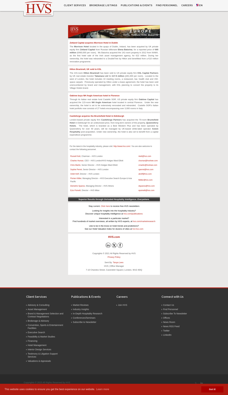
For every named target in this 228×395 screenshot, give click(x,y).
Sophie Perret (76, 169)
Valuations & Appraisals (39, 361)
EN (199, 5)
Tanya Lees (118, 262)
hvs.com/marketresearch (144, 221)
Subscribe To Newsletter (175, 313)
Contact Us (168, 305)
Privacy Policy (114, 257)
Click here (105, 206)
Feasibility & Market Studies (41, 336)
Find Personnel (170, 309)
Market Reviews (81, 305)
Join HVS (122, 305)
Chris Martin (75, 165)
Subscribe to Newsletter (84, 322)
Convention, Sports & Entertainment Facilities (45, 326)
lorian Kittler (76, 178)
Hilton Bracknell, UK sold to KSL (85, 69)
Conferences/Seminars (84, 318)
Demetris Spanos (77, 186)
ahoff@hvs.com (145, 174)
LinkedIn (167, 335)
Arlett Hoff (74, 174)
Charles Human (76, 161)
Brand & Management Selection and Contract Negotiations (45, 315)
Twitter (166, 330)
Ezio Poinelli (75, 190)
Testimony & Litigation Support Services (43, 355)
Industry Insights (81, 309)
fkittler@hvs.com (145, 180)
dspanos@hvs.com (146, 186)
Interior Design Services (39, 349)
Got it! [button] (212, 389)
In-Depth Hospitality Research (87, 313)
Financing (32, 341)
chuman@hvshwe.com (148, 161)
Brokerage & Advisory (38, 321)
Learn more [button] (102, 389)
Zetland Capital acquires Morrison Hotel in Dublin (94, 43)
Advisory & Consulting (38, 305)
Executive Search (36, 332)
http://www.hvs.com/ (122, 146)
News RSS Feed (171, 326)
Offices (166, 318)
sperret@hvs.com (145, 169)
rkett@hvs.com (144, 156)
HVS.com (114, 236)
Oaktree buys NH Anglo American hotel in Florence (95, 95)
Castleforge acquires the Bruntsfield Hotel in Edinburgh (97, 116)
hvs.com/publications (133, 214)
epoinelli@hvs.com (146, 190)
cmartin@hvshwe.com (147, 165)
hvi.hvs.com (138, 229)
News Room (169, 322)
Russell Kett (75, 156)
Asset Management (37, 309)
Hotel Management (37, 345)
